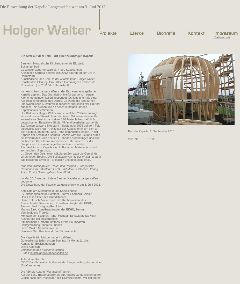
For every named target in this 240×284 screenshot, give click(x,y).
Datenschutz (222, 37)
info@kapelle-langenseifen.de (49, 252)
